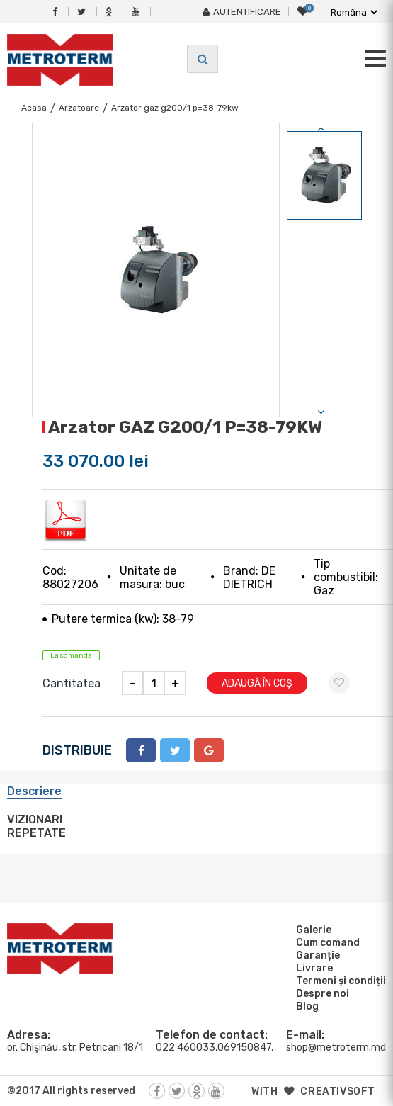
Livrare (312, 967)
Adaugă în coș (257, 683)
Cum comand (326, 942)
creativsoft (337, 1091)
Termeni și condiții (339, 980)
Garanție (316, 955)
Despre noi (320, 993)
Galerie (311, 929)
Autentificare (242, 11)
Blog (305, 1006)
